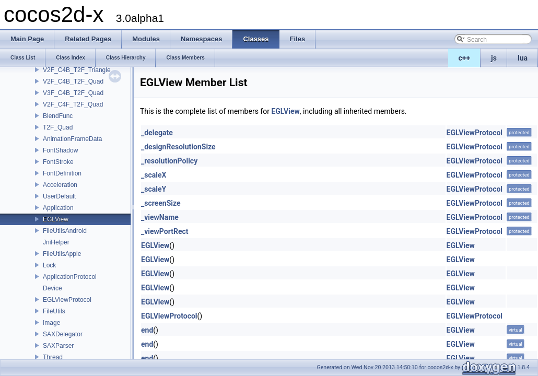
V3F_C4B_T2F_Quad (73, 93)
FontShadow (60, 150)
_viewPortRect (164, 231)
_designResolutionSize (178, 147)
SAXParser (58, 345)
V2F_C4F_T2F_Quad (73, 104)
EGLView (55, 219)
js (494, 58)
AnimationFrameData (72, 139)
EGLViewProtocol (67, 299)
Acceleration (60, 185)
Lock (49, 265)
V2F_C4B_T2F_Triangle (77, 70)
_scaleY (153, 189)
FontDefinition (62, 173)
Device (52, 288)
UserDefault (59, 196)
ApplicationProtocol (70, 276)
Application (58, 208)
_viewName (160, 217)
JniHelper (56, 242)
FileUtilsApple (62, 253)
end (147, 330)
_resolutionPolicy (169, 161)
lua (523, 58)
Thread (53, 357)
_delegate (157, 132)
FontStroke (58, 162)
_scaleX (153, 175)
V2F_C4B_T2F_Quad (73, 81)
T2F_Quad (58, 127)
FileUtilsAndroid (65, 230)
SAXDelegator (63, 334)
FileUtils (54, 311)
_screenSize (161, 203)
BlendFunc (58, 116)
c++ (465, 58)
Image (51, 322)
